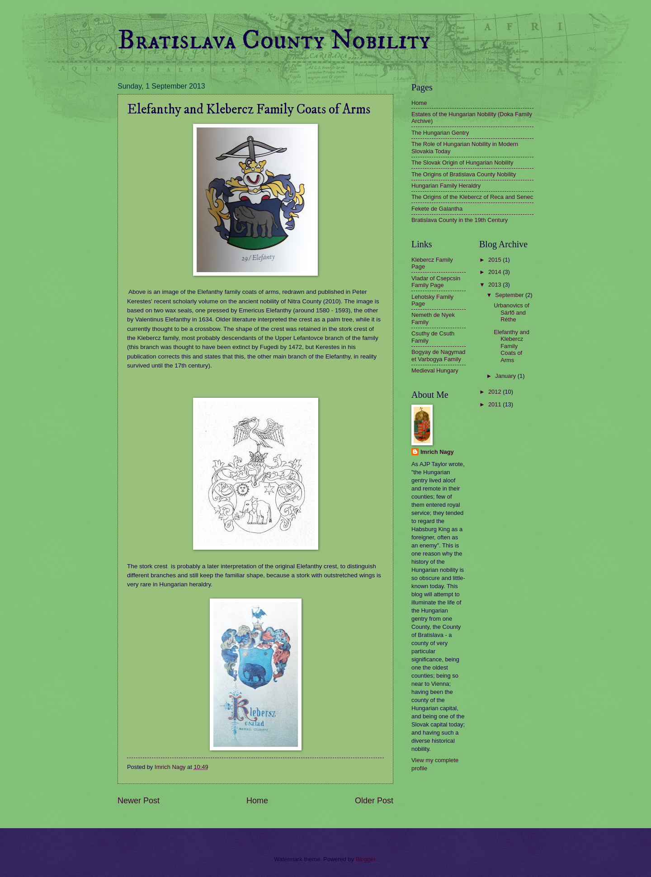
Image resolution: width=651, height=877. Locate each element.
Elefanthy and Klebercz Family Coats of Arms (511, 346)
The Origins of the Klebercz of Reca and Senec (472, 196)
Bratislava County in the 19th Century (459, 220)
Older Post (374, 800)
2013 (495, 284)
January (506, 375)
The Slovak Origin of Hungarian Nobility (462, 162)
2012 (495, 391)
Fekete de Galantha (436, 208)
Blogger (366, 859)
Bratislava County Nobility (274, 40)
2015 (495, 259)
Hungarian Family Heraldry (446, 185)
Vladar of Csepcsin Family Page (435, 281)
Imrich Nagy (437, 451)
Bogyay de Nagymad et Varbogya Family (438, 355)
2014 (495, 272)
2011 (495, 404)
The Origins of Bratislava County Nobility (463, 174)
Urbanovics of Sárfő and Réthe (511, 312)
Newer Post (139, 800)
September (510, 295)
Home (257, 800)
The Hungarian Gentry (440, 132)
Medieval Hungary (434, 370)
